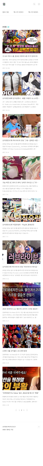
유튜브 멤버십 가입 (7, 459)
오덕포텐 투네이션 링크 (9, 456)
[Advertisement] (21, 429)
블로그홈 (5, 12)
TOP (39, 456)
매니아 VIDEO (18, 12)
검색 (34, 4)
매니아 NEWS (33, 12)
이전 (16, 410)
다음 (27, 410)
